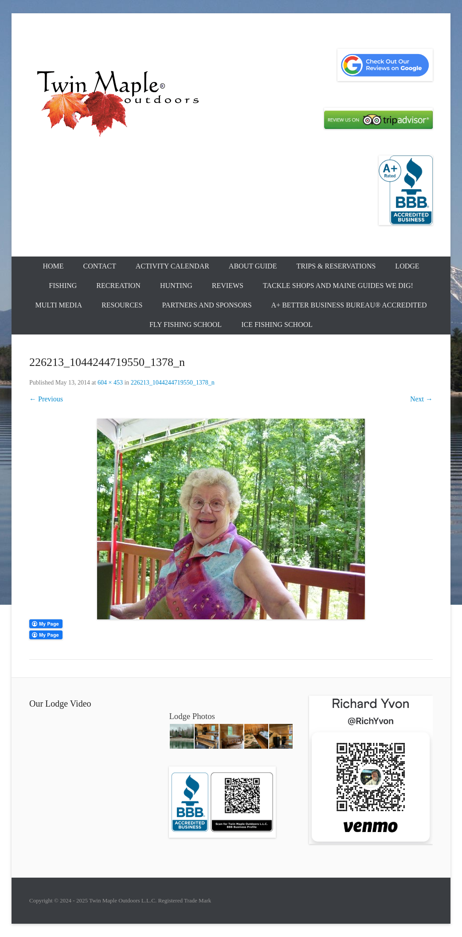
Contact (99, 266)
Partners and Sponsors (207, 305)
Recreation (118, 285)
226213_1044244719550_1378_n (173, 382)
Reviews (227, 285)
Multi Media (58, 305)
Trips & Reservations (336, 266)
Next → (421, 399)
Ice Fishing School (277, 324)
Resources (122, 305)
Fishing (63, 285)
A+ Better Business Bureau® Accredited (349, 305)
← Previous (46, 399)
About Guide (253, 266)
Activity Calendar (172, 266)
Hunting (176, 285)
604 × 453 (110, 382)
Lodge (407, 266)
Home (53, 266)
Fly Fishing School (185, 324)
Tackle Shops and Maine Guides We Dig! (338, 285)
